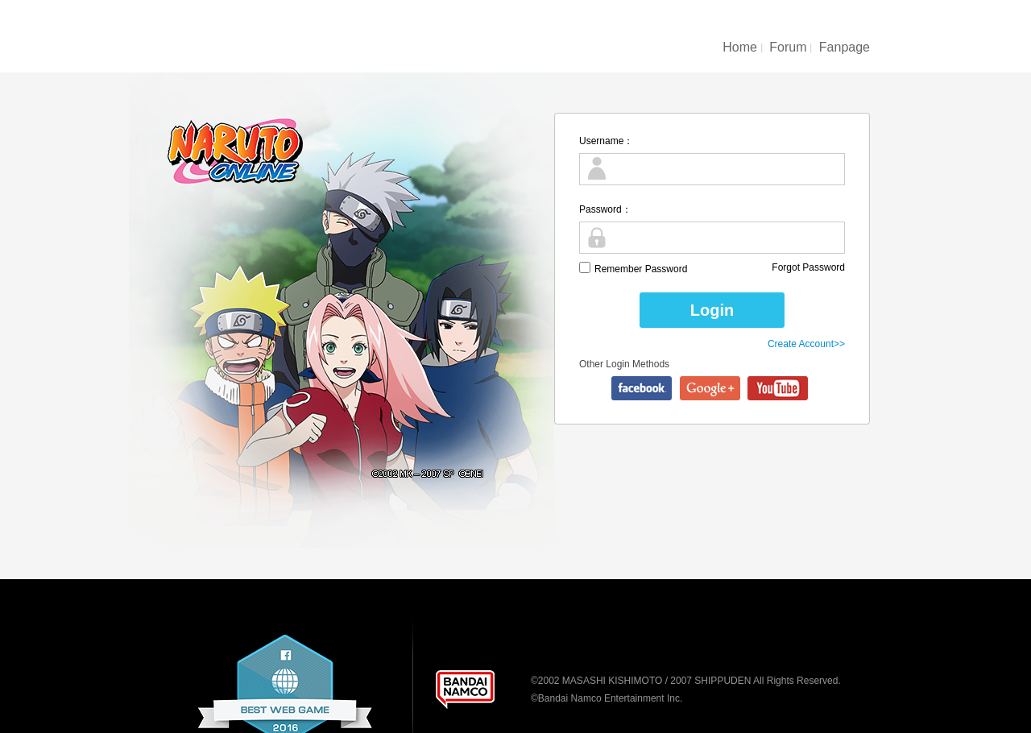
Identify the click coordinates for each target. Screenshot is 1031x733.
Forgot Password (808, 267)
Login (712, 310)
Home (740, 47)
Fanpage (844, 47)
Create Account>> (806, 344)
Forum (787, 47)
